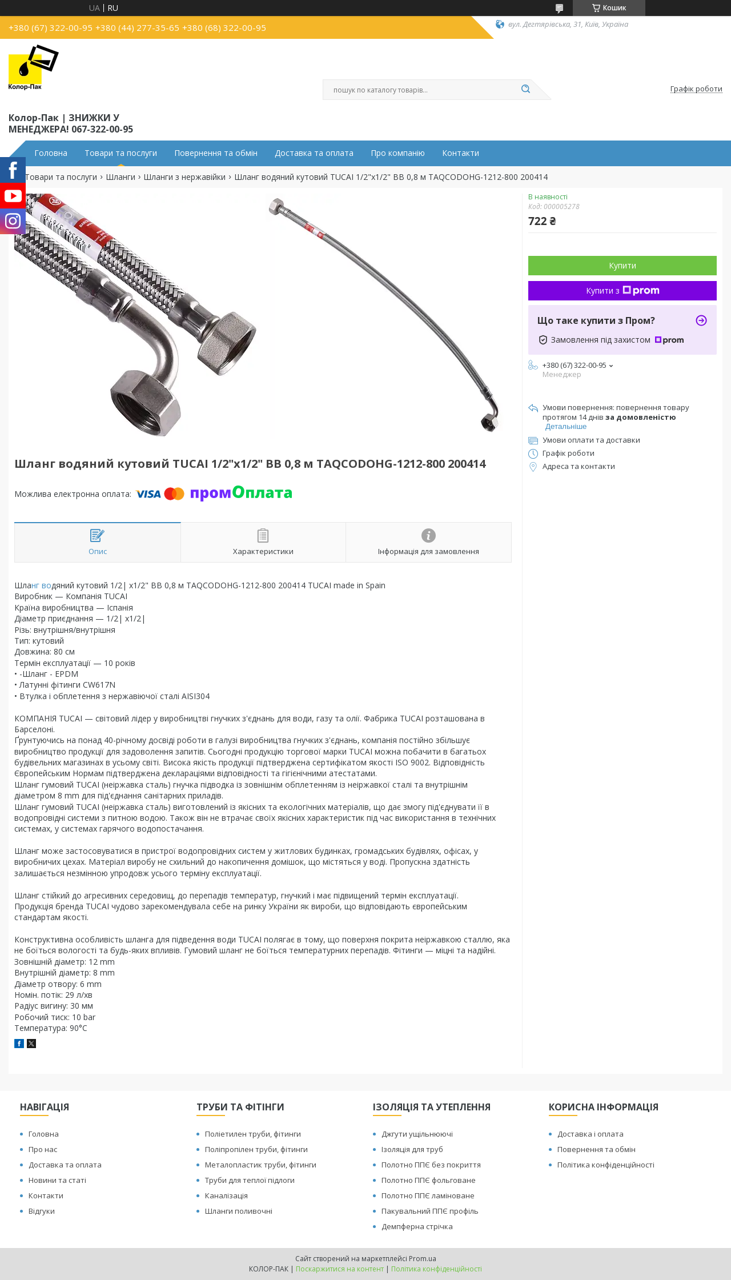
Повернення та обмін (216, 153)
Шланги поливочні (238, 1211)
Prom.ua (422, 1258)
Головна (50, 153)
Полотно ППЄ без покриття (431, 1164)
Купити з (623, 290)
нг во (41, 585)
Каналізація (226, 1195)
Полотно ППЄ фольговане (428, 1180)
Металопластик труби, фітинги (260, 1164)
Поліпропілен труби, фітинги (256, 1149)
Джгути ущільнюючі (417, 1134)
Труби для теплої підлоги (250, 1180)
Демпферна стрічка (417, 1226)
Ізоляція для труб (412, 1149)
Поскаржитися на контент (340, 1269)
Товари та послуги (121, 153)
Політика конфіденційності (605, 1164)
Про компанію (398, 153)
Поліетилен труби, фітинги (253, 1134)
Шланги (120, 177)
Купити (622, 265)
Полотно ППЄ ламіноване (428, 1195)
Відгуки (42, 1211)
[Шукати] (525, 89)
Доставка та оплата (314, 153)
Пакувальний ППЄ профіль (430, 1211)
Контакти (460, 153)
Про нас (43, 1149)
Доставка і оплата (590, 1134)
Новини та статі (57, 1180)
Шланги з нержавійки (184, 177)
